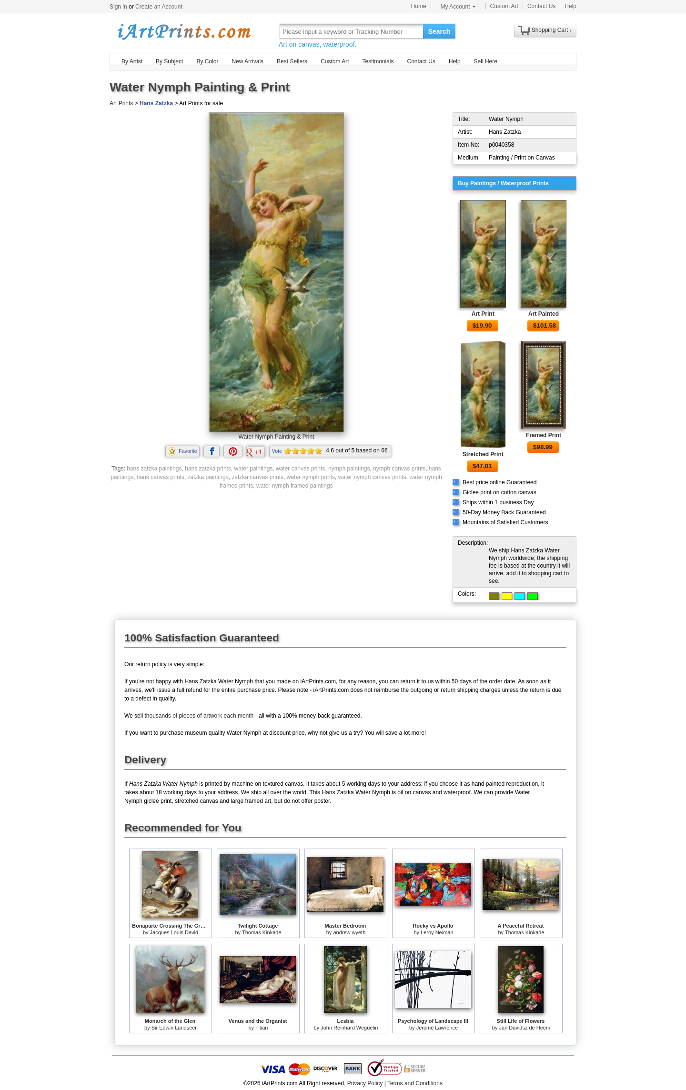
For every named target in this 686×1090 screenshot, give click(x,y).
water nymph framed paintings (294, 485)
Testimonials (377, 61)
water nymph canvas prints (372, 477)
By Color (207, 61)
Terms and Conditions (415, 1083)
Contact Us (541, 6)
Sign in (118, 6)
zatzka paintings (208, 477)
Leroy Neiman (437, 932)
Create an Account (158, 6)
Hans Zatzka (156, 103)
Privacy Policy (365, 1083)
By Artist (131, 61)
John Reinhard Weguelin (349, 1027)
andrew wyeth (349, 932)
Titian (261, 1027)
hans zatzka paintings (154, 468)
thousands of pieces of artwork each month (198, 715)
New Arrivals (247, 61)
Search (439, 31)
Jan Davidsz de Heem (525, 1027)
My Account (458, 6)
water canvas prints (300, 468)
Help (570, 6)
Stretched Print (483, 454)
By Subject (169, 61)
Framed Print (543, 435)
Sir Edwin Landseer (174, 1027)
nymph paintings (349, 468)
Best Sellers (292, 61)
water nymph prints (311, 477)
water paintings (253, 468)
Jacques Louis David (174, 932)
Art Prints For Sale (183, 31)
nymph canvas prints (399, 468)
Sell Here (485, 61)
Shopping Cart (550, 30)
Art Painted (543, 313)
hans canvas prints (160, 477)
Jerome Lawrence (437, 1027)
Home (418, 6)
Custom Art (504, 6)
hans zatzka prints (208, 468)
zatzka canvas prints (257, 477)
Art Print (483, 313)
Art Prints (121, 103)
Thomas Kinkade (262, 932)
